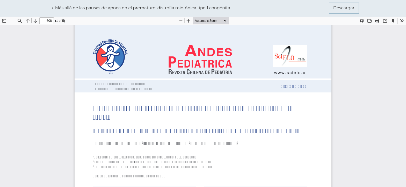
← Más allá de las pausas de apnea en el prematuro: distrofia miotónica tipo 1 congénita (141, 7)
